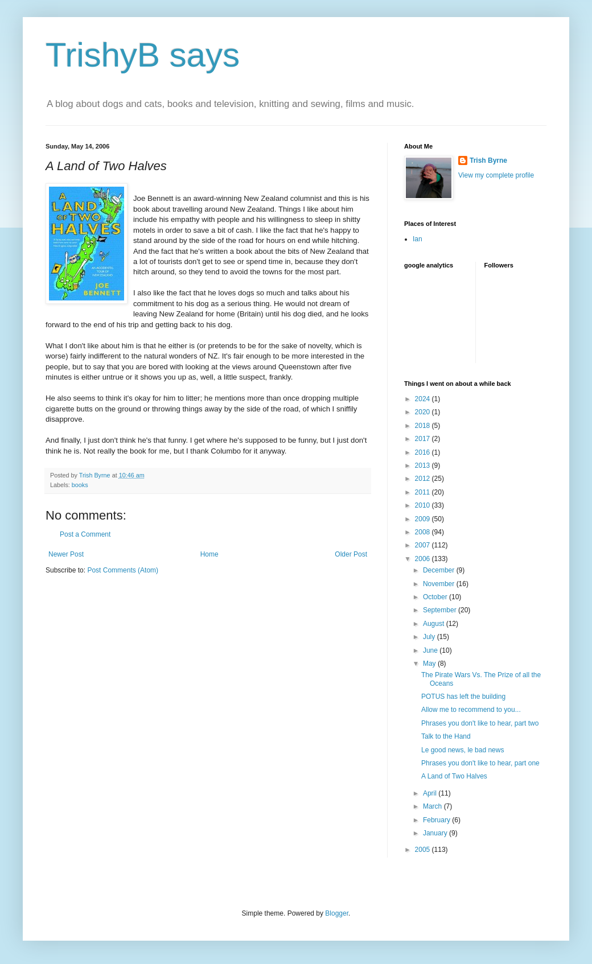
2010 (423, 505)
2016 (423, 452)
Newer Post (66, 554)
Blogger (336, 913)
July (430, 637)
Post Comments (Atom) (122, 570)
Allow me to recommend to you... (471, 710)
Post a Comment (85, 534)
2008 (423, 532)
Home (209, 554)
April (430, 793)
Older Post (351, 554)
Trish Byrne (488, 160)
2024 (423, 399)
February (437, 820)
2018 (423, 426)
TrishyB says (143, 55)
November (440, 584)
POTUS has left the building (463, 697)
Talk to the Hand (446, 736)
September (440, 610)
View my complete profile (496, 175)
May (430, 664)
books (80, 484)
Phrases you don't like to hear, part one (480, 763)
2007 (423, 545)
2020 (423, 412)
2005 (423, 850)
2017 (423, 439)
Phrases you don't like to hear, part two (479, 723)
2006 (423, 559)
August (434, 624)
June (431, 650)
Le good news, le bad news (462, 750)
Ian (417, 239)
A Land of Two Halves (454, 776)
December (440, 570)
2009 (423, 519)
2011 (423, 492)
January (436, 833)
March (433, 806)
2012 (423, 479)
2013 (423, 465)
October (436, 597)
